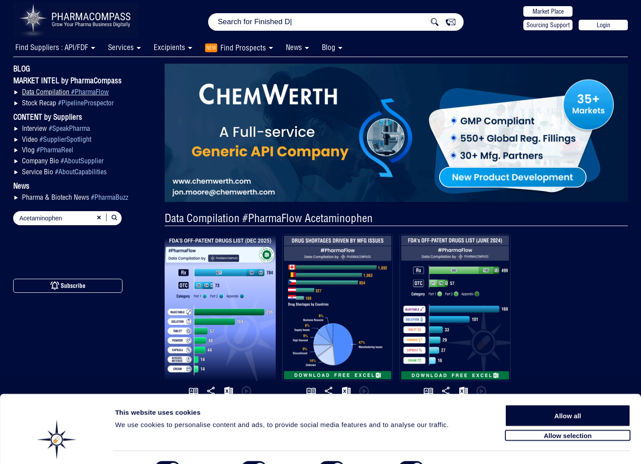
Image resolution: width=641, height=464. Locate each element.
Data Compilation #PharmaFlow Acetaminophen (269, 218)
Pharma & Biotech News (75, 197)
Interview (56, 128)
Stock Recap (68, 102)
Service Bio (64, 171)
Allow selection (567, 413)
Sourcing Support (548, 25)
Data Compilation (65, 91)
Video (56, 139)
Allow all (568, 394)
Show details (460, 447)
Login (603, 25)
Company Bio (63, 160)
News (294, 47)
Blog (328, 47)
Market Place (548, 11)
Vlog (47, 149)
